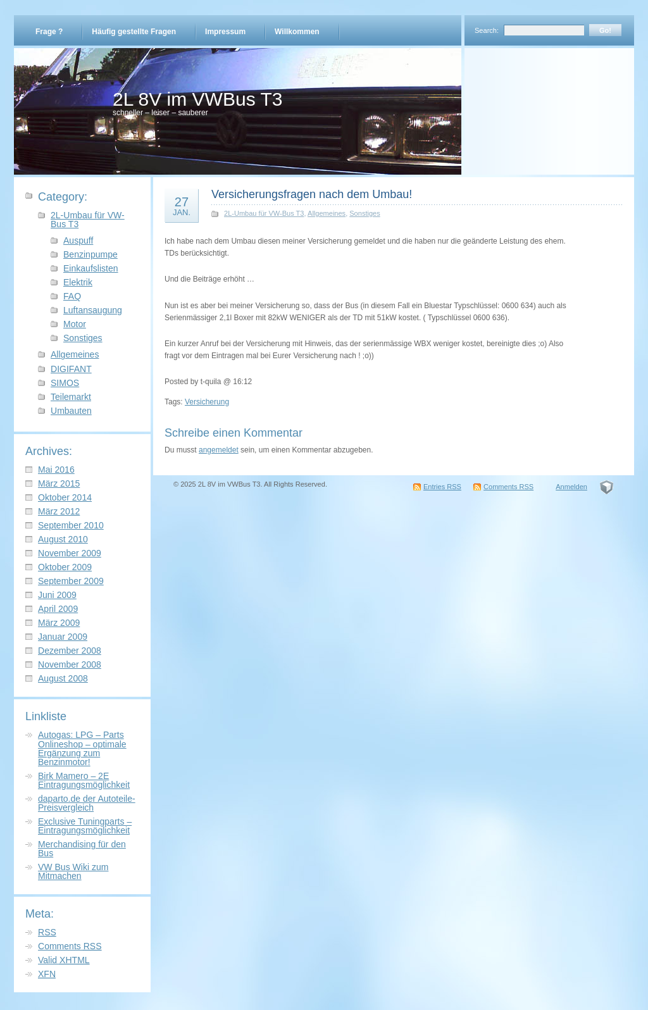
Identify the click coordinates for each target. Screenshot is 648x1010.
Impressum (225, 31)
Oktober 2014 (65, 497)
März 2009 (59, 623)
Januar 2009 (62, 637)
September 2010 (71, 525)
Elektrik (77, 282)
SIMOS (65, 383)
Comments (70, 946)
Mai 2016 (56, 469)
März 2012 (59, 511)
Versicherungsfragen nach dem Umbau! (311, 194)
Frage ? (49, 31)
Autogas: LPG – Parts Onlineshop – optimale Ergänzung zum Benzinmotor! (82, 748)
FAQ (72, 296)
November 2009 (69, 553)
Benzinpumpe (90, 254)
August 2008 (63, 678)
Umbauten (71, 411)
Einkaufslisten (90, 268)
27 (182, 205)
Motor (74, 324)
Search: (487, 30)
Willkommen (297, 31)
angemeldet (219, 450)
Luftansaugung (92, 310)
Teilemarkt (71, 397)
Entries (442, 486)
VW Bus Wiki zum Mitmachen (73, 871)
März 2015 (59, 483)
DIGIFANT (71, 369)
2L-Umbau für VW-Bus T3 (88, 219)
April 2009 (58, 609)
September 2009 (71, 581)
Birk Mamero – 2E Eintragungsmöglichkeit (84, 780)
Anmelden (571, 486)
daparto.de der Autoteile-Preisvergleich (86, 803)
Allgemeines (75, 354)
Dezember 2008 (69, 650)
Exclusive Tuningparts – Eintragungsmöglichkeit (85, 825)
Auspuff (78, 240)
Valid (64, 960)
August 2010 (63, 539)
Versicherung (207, 401)
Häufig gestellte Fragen (134, 31)
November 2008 (69, 664)
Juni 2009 (57, 595)
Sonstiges (83, 338)
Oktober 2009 (65, 567)
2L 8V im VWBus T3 (197, 99)
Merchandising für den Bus (82, 848)
